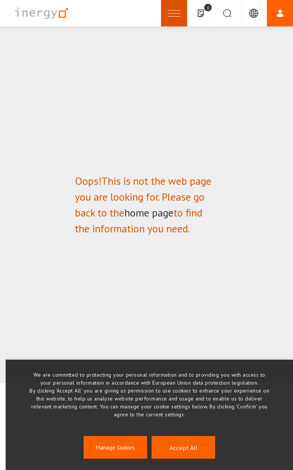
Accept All (183, 447)
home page (149, 213)
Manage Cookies (115, 447)
